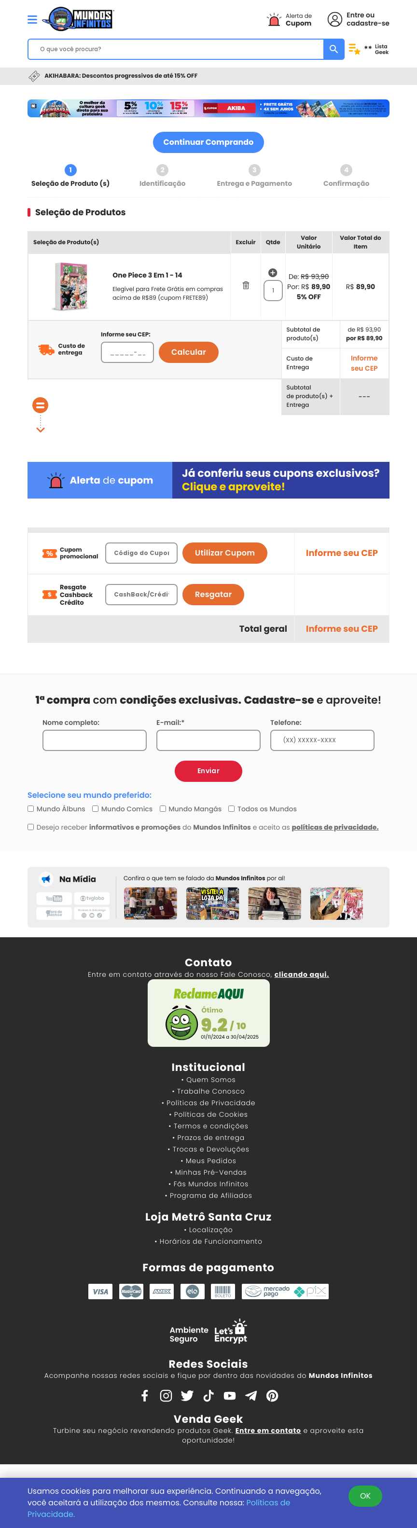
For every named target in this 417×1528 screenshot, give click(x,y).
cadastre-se (368, 23)
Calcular (188, 352)
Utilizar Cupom (225, 552)
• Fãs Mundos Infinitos (208, 1184)
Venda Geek (208, 1419)
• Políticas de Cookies (208, 1114)
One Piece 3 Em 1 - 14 (147, 275)
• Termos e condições (208, 1126)
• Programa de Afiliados (208, 1195)
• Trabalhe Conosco (208, 1091)
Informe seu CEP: (126, 335)
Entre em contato (268, 1430)
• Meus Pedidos (208, 1161)
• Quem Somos (208, 1079)
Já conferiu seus (281, 480)
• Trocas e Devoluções (208, 1149)
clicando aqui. (302, 974)
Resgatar (213, 594)
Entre (355, 15)
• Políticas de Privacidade (208, 1103)
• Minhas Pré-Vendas (208, 1172)
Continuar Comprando (209, 142)
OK (365, 1495)
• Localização (208, 1230)
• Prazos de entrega (208, 1137)
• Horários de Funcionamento (208, 1241)
